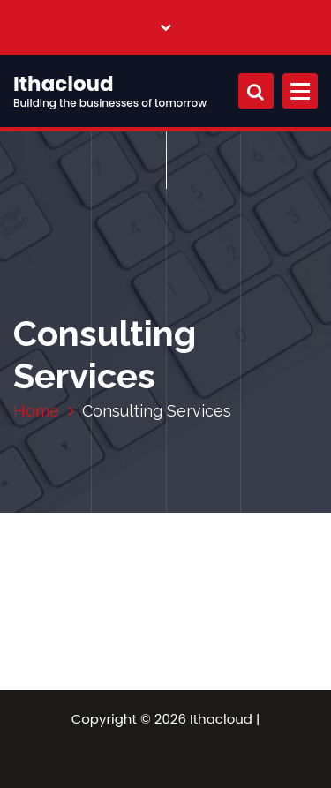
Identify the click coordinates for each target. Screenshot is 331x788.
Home (36, 411)
